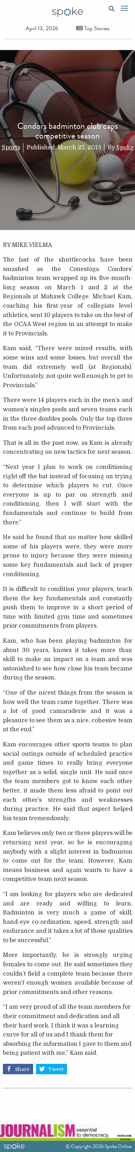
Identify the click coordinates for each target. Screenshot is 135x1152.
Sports (11, 147)
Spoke (125, 147)
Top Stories (92, 28)
